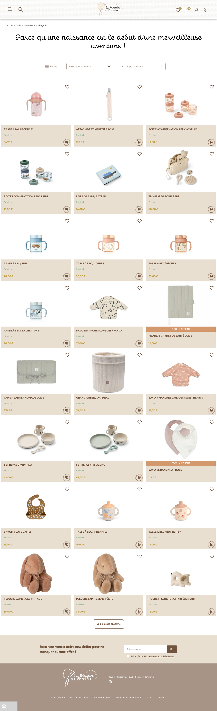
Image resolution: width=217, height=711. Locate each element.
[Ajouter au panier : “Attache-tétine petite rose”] (139, 142)
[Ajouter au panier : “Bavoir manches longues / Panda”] (139, 343)
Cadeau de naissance (26, 25)
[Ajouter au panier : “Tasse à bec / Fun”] (66, 276)
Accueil (9, 25)
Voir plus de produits (108, 623)
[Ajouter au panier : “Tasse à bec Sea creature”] (66, 343)
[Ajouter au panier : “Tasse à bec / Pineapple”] (139, 544)
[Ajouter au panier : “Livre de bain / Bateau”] (139, 209)
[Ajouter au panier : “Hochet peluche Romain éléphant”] (211, 611)
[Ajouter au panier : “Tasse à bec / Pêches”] (211, 276)
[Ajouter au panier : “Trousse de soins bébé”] (211, 209)
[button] (67, 87)
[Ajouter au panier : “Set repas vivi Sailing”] (139, 477)
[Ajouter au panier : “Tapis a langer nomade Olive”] (66, 410)
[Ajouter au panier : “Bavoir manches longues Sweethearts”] (211, 410)
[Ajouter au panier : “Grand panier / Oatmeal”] (139, 410)
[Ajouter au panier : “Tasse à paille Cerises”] (66, 142)
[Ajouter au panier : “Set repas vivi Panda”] (66, 477)
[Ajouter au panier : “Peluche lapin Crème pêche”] (139, 611)
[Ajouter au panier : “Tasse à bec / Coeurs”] (139, 276)
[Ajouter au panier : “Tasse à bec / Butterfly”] (211, 544)
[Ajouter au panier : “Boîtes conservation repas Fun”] (66, 209)
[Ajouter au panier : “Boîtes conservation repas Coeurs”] (211, 142)
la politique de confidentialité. (160, 656)
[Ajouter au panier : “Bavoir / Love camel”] (66, 544)
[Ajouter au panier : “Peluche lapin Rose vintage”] (66, 611)
